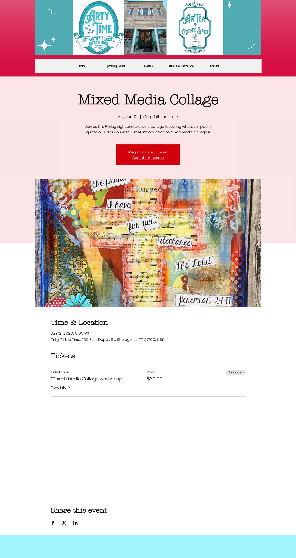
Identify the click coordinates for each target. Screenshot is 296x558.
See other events (148, 157)
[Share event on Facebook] (53, 523)
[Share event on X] (64, 523)
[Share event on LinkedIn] (75, 523)
